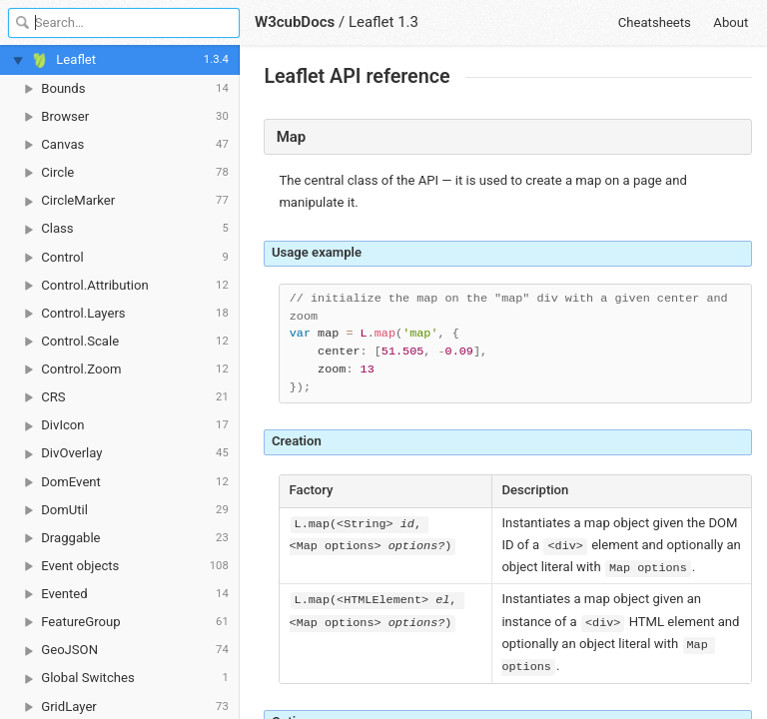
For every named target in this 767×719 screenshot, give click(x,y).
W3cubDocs (295, 22)
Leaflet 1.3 (383, 22)
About (730, 22)
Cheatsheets (654, 22)
